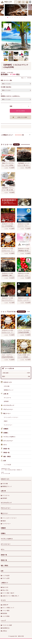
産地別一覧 (5, 449)
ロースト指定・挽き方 (7, 593)
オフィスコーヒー (7, 441)
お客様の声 (4, 604)
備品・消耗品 (6, 456)
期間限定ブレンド (8, 390)
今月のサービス (6, 382)
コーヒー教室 (5, 610)
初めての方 (4, 587)
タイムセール (7, 397)
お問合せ (4, 631)
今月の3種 (6, 386)
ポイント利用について (7, 607)
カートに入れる (20, 110)
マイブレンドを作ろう (8, 437)
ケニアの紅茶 (7, 464)
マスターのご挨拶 (6, 625)
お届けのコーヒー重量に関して (10, 596)
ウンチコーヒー (8, 425)
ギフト (4, 445)
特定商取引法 (5, 628)
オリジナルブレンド (7, 405)
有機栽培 (4, 429)
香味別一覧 (5, 453)
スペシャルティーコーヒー (11, 417)
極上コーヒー (6, 413)
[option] (16, 9)
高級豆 (5, 421)
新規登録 (4, 613)
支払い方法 (4, 590)
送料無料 (6, 401)
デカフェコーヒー (7, 409)
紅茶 (3, 461)
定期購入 (4, 433)
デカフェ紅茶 (5, 578)
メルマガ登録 (5, 616)
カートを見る (8, 368)
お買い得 (4, 394)
